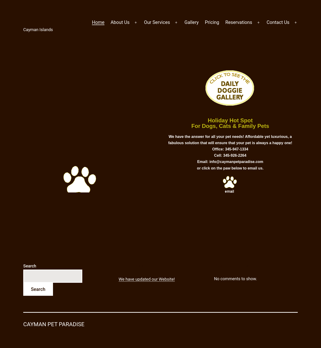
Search (29, 265)
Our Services (157, 22)
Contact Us (278, 22)
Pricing (212, 22)
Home (98, 22)
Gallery (192, 22)
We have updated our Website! (147, 279)
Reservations (238, 22)
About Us (120, 22)
